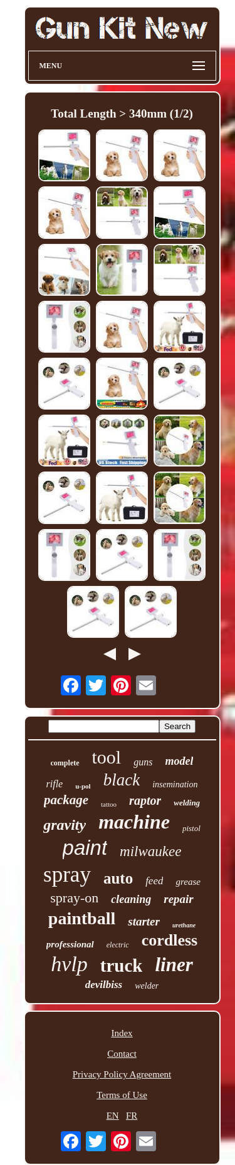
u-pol (82, 786)
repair (179, 898)
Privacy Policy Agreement (122, 1074)
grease (187, 882)
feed (154, 881)
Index (121, 1033)
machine (134, 821)
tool (107, 757)
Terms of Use (122, 1095)
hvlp (69, 964)
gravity (64, 825)
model (179, 761)
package (66, 799)
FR (131, 1116)
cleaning (131, 899)
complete (65, 763)
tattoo (109, 804)
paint (85, 847)
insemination (174, 784)
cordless (170, 940)
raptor (145, 800)
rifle (54, 784)
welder (147, 986)
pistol (191, 828)
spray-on (74, 897)
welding (187, 802)
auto (118, 878)
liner (173, 965)
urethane (184, 925)
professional (70, 944)
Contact (122, 1054)
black (121, 779)
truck (121, 966)
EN (113, 1116)
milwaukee (150, 851)
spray (67, 874)
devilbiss (104, 985)
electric (118, 945)
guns (142, 762)
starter (144, 921)
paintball (81, 918)
